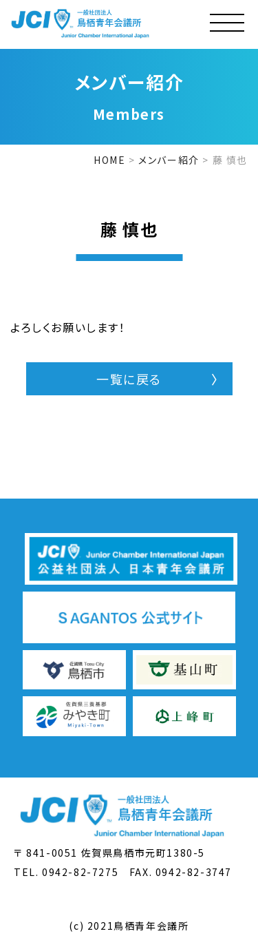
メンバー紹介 (169, 160)
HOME (109, 160)
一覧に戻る (129, 379)
